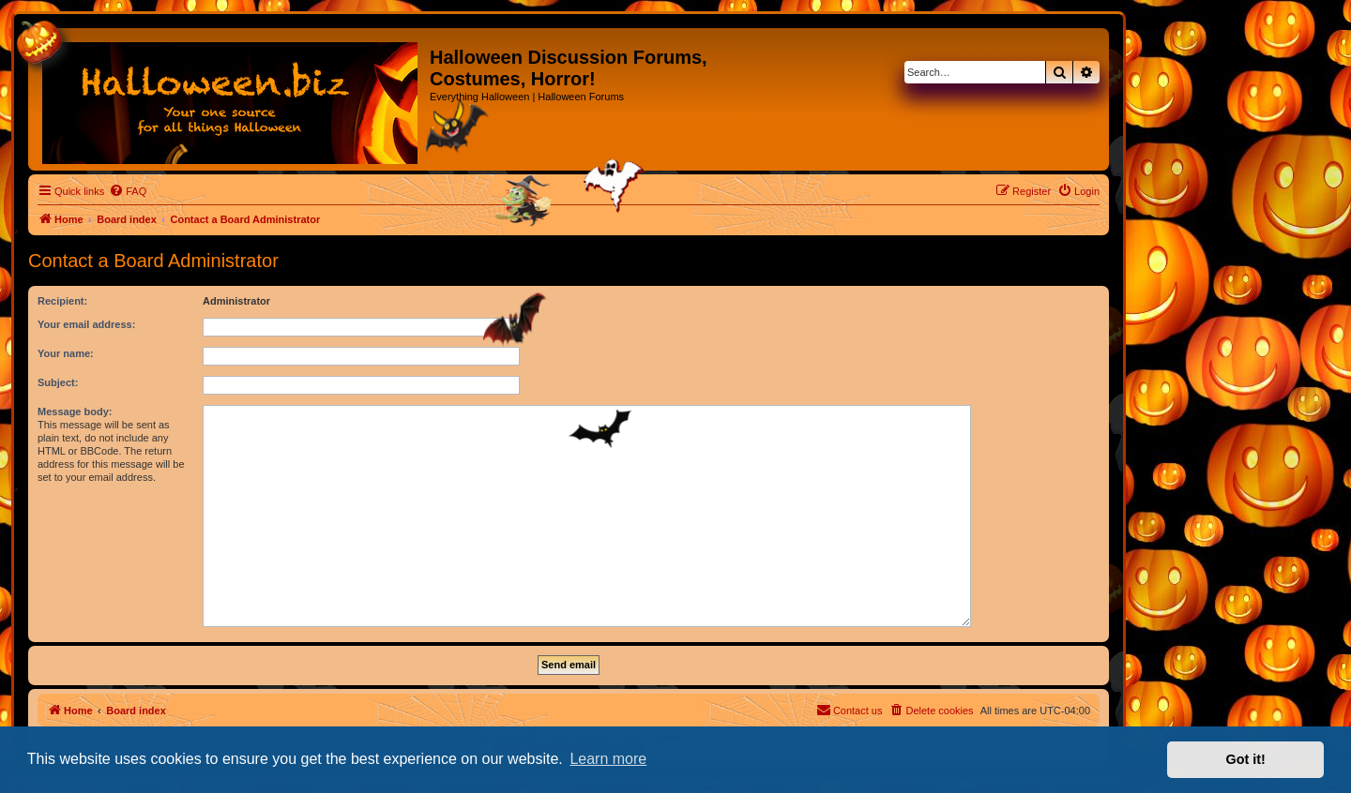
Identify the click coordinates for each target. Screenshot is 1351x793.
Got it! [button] (1246, 759)
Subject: (58, 382)
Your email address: (86, 324)
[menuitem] (127, 191)
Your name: (66, 353)
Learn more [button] (607, 759)
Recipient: (62, 301)
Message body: (75, 411)
